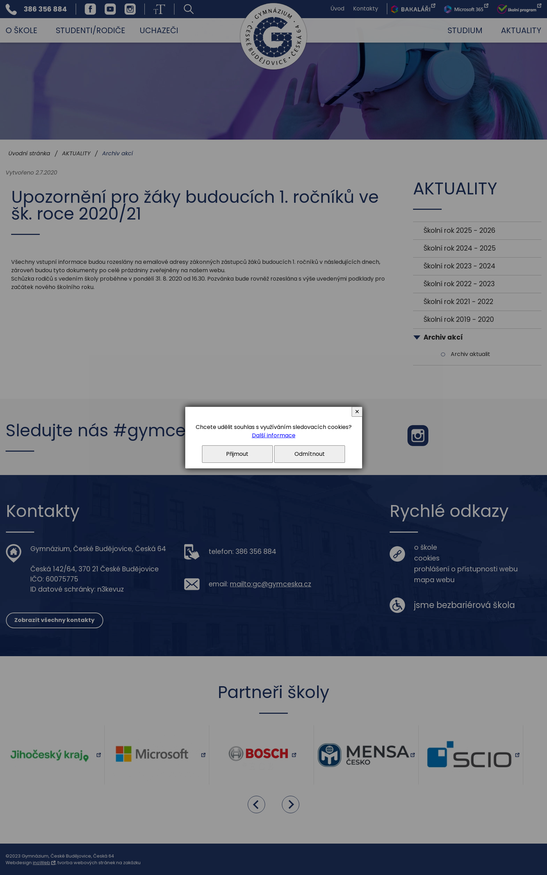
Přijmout (237, 454)
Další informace (273, 435)
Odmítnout (309, 454)
